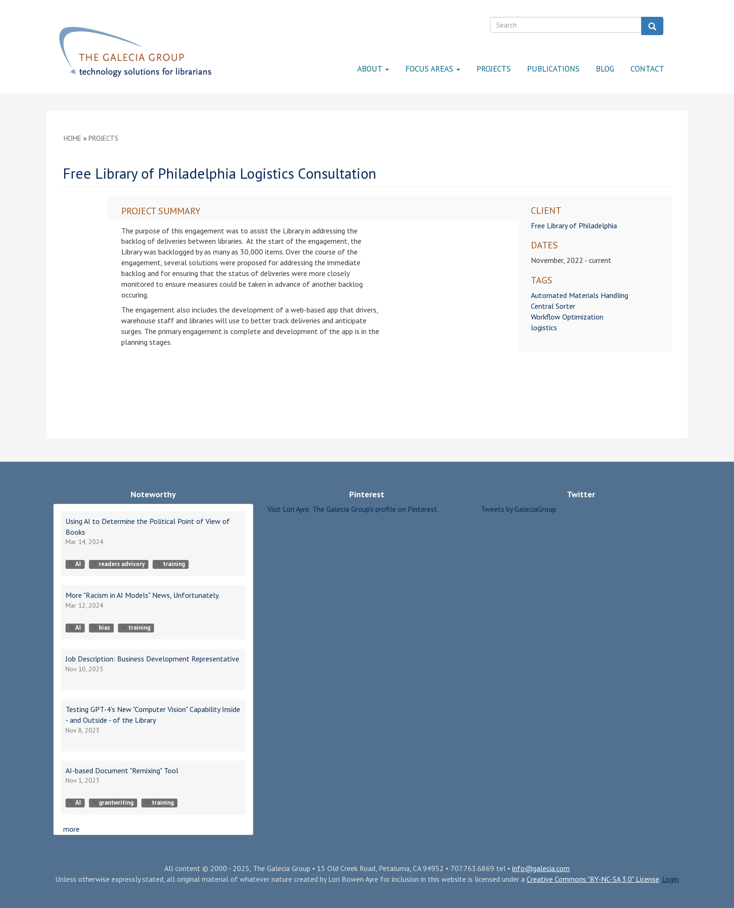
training (170, 564)
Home (72, 138)
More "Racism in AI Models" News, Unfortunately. (143, 595)
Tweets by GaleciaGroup (518, 509)
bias (101, 628)
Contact (647, 69)
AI (75, 564)
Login (670, 879)
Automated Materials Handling (579, 295)
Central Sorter (553, 306)
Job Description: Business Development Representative (152, 658)
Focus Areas (432, 69)
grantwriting (112, 802)
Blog (605, 69)
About (373, 69)
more (71, 829)
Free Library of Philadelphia (574, 225)
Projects (494, 69)
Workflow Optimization (567, 316)
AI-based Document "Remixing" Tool (122, 770)
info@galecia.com (541, 868)
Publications (553, 69)
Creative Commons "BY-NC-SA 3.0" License (593, 879)
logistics (544, 327)
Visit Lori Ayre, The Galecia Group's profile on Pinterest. (353, 509)
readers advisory (118, 564)
